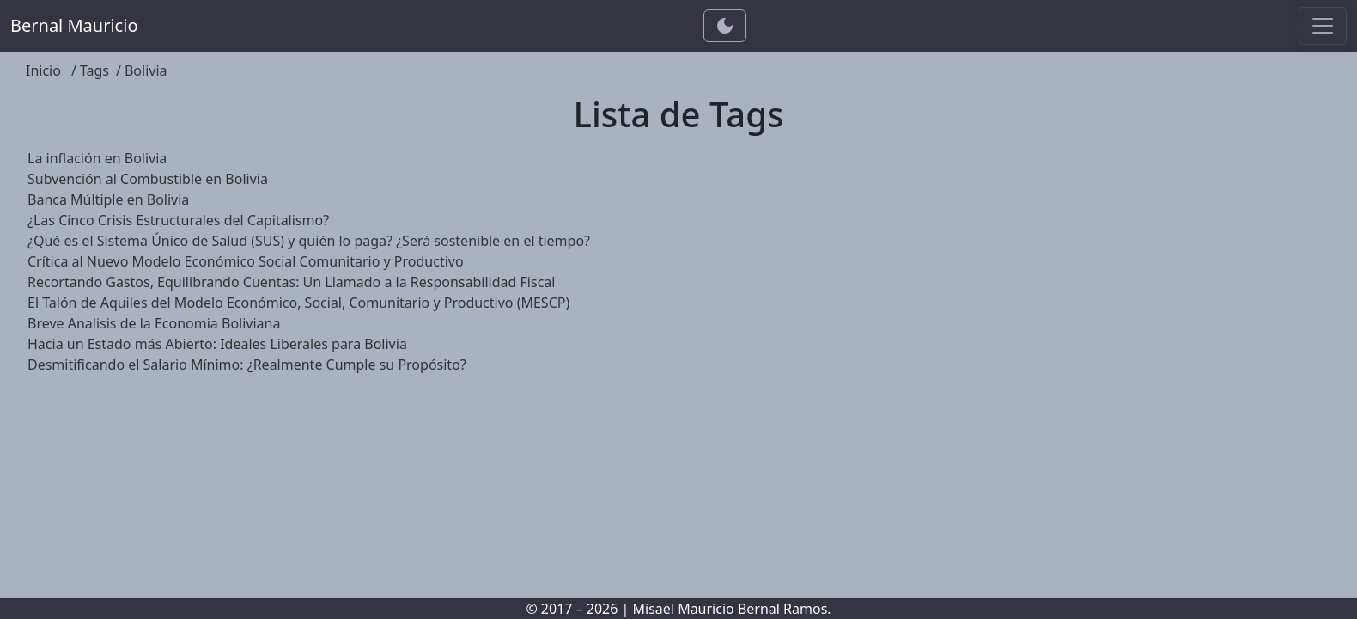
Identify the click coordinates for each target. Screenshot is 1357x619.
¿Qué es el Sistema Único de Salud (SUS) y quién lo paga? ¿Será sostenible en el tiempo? (308, 240)
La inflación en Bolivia (97, 158)
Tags (94, 70)
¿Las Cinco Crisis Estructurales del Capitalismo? (178, 220)
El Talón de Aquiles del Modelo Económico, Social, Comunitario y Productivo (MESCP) (298, 302)
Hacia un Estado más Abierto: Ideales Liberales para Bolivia (217, 343)
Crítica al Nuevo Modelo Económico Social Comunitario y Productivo (245, 261)
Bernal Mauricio (73, 25)
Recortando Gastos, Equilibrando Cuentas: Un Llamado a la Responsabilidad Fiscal (291, 282)
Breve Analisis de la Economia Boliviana (153, 323)
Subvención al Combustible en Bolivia (147, 178)
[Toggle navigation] (1323, 26)
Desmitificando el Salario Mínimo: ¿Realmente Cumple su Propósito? (246, 364)
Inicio (43, 70)
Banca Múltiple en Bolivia (108, 199)
